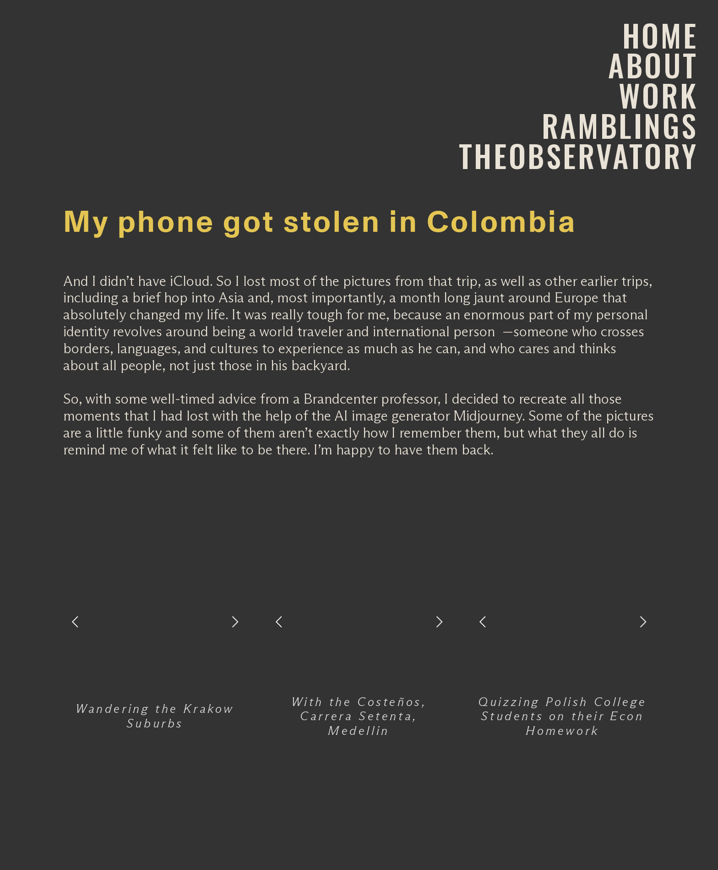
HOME (660, 35)
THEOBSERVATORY (578, 155)
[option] (155, 622)
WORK (658, 95)
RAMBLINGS (620, 125)
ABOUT (653, 65)
